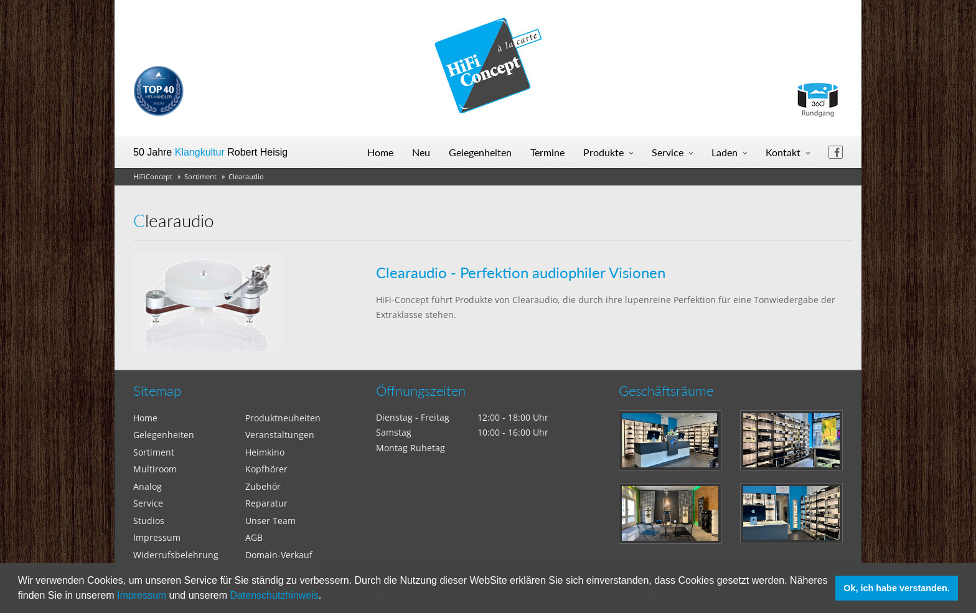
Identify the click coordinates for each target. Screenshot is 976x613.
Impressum (141, 595)
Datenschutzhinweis (274, 595)
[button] (326, 597)
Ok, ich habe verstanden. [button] (896, 588)
